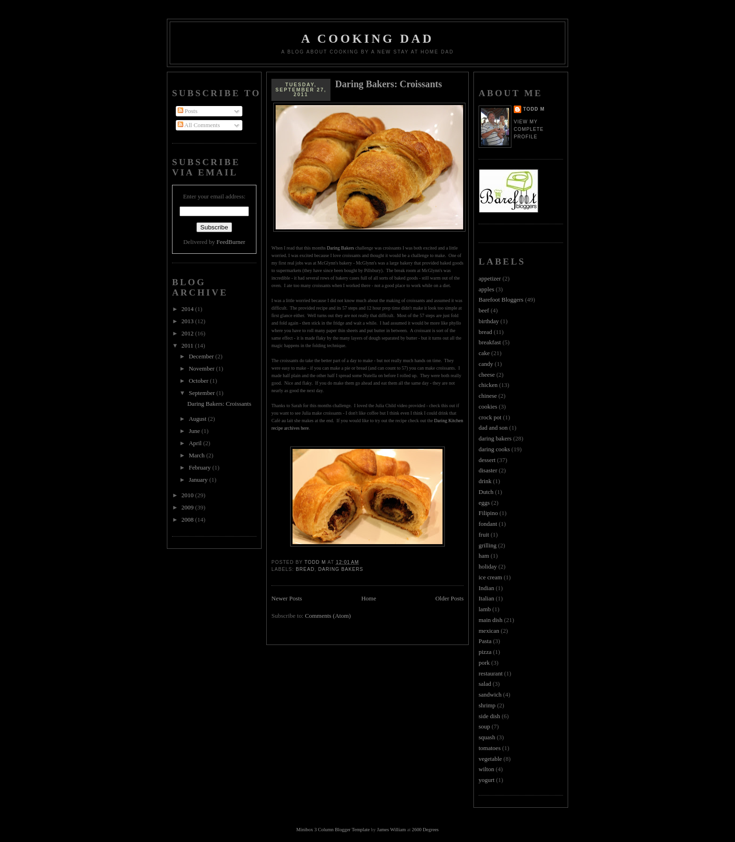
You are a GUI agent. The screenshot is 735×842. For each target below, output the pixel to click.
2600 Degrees (425, 829)
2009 (188, 507)
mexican (489, 630)
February (200, 467)
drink (485, 481)
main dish (490, 619)
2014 (188, 308)
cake (484, 353)
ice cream (490, 577)
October (199, 380)
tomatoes (490, 747)
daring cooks (494, 449)
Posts (188, 110)
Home (368, 598)
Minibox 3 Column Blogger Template (333, 829)
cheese (487, 374)
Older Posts (449, 598)
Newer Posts (286, 598)
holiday (488, 566)
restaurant (490, 673)
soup (484, 726)
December (202, 356)
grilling (487, 545)
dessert (487, 459)
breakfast (490, 342)
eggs (484, 502)
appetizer (490, 278)
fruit (484, 534)
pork (484, 662)
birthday (489, 321)
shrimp (487, 705)
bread (305, 569)
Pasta (485, 641)
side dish (489, 716)
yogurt (487, 779)
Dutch (486, 491)
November (202, 368)
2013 (188, 321)
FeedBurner (231, 241)
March (197, 455)
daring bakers (340, 569)
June (195, 430)
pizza (485, 651)
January (199, 479)
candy (486, 363)
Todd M (534, 109)
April (196, 443)
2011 (188, 345)
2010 (188, 495)
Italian (486, 598)
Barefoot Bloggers (501, 299)
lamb (485, 609)
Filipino (488, 512)
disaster (488, 470)
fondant (488, 523)
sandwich (490, 694)
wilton (486, 769)
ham (484, 555)
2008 (188, 519)
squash (487, 737)
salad (485, 683)
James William (391, 829)
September (203, 392)
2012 (188, 333)
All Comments (199, 125)
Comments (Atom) (328, 615)
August (198, 418)
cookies (488, 406)
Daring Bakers (340, 247)
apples (486, 289)
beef (484, 310)
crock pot (490, 417)
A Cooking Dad (367, 39)
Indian (486, 588)
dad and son (493, 427)
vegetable (490, 758)
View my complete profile (529, 129)
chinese (488, 395)
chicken (488, 384)
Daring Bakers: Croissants (219, 403)
